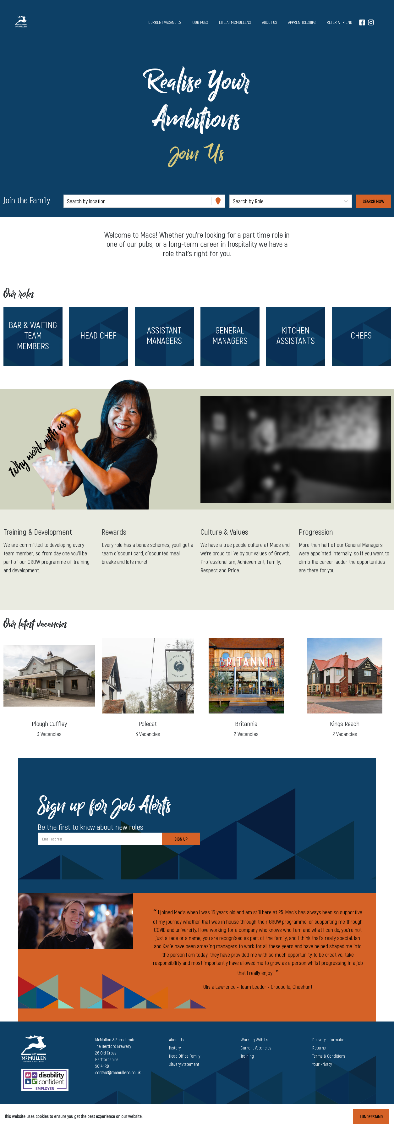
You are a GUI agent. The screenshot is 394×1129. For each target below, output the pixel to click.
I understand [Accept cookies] (371, 1116)
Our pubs (200, 22)
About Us (176, 1039)
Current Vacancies (256, 1047)
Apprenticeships (302, 22)
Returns (319, 1047)
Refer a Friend (339, 22)
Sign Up (181, 839)
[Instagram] (371, 22)
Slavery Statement (184, 1064)
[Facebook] (362, 22)
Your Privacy (322, 1064)
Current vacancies (164, 22)
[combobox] (67, 201)
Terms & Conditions (328, 1056)
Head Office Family (184, 1056)
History (175, 1047)
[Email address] (100, 839)
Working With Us (254, 1039)
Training (247, 1056)
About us (269, 22)
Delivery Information (329, 1039)
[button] (33, 336)
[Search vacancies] (373, 201)
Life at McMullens (235, 22)
